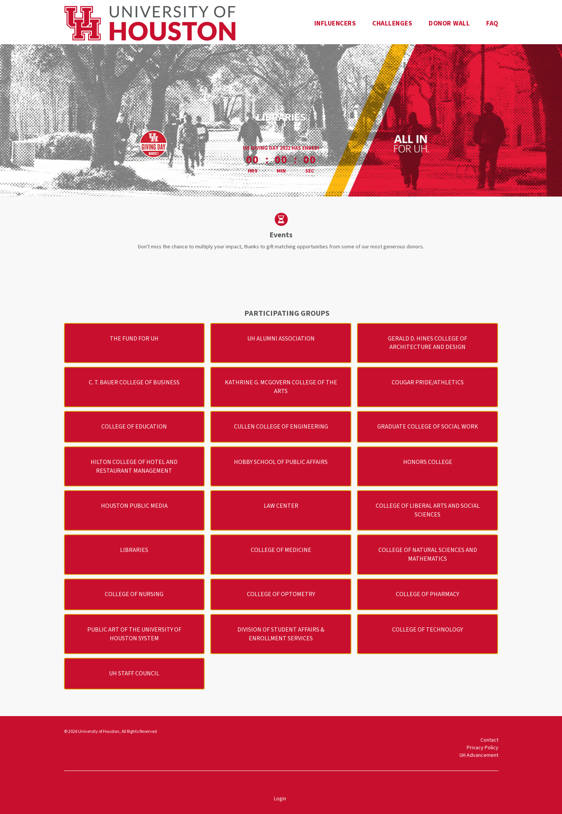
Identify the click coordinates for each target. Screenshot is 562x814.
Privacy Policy (482, 748)
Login (280, 799)
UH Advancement (479, 755)
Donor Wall (449, 23)
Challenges (392, 23)
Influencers (335, 23)
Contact (489, 740)
